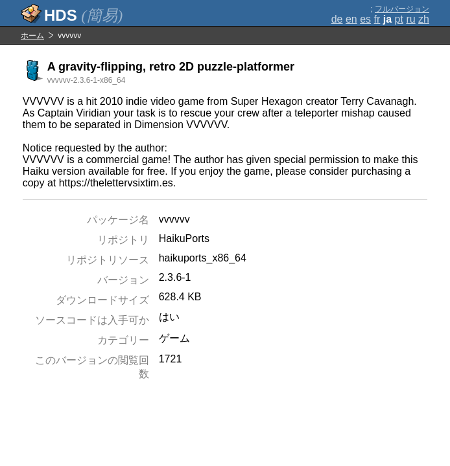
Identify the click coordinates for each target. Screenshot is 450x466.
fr (377, 19)
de (337, 19)
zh (423, 19)
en (351, 19)
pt (399, 19)
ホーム (32, 35)
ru (410, 19)
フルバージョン (402, 9)
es (365, 19)
